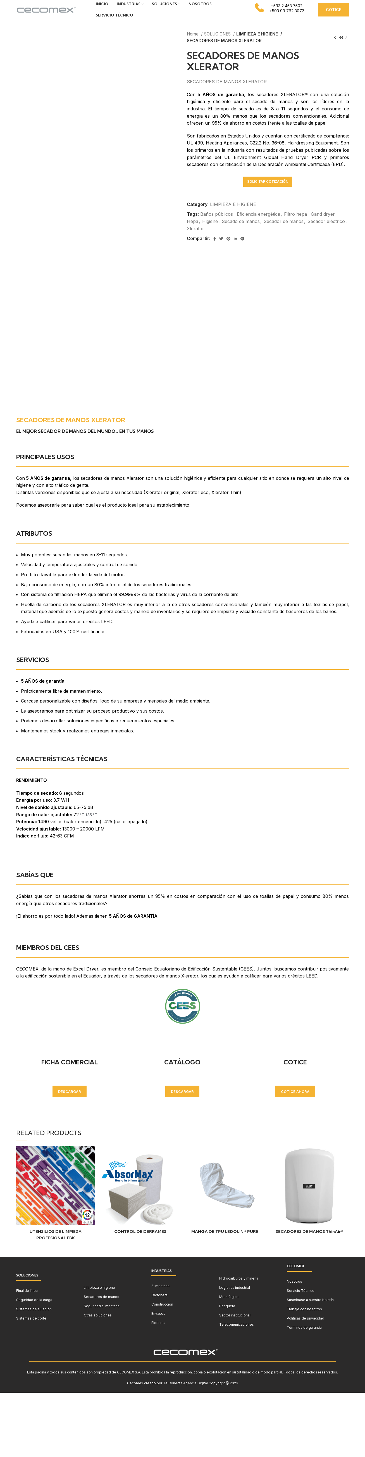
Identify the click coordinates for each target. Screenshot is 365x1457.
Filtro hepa (295, 222)
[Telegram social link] (242, 247)
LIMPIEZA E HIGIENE (257, 42)
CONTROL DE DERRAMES (140, 1239)
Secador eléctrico (326, 229)
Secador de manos (284, 229)
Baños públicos (216, 222)
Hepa (192, 229)
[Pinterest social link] (228, 247)
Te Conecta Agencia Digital (185, 1391)
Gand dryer (323, 222)
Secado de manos (241, 229)
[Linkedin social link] (235, 247)
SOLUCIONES (218, 42)
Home (193, 42)
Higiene (210, 229)
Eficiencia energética (258, 222)
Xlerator (195, 237)
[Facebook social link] (215, 247)
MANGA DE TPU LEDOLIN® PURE (225, 1239)
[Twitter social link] (221, 247)
